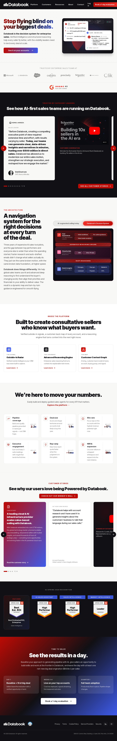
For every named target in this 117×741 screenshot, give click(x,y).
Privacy (57, 724)
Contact (80, 4)
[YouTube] (111, 724)
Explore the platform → (58, 405)
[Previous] (3, 148)
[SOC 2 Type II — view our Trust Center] (30, 724)
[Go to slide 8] (19, 186)
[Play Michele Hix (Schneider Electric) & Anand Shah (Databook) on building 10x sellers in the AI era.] (83, 130)
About (70, 4)
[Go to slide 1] (5, 186)
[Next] (113, 148)
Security (98, 724)
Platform (34, 4)
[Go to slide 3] (10, 186)
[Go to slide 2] (8, 186)
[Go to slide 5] (14, 186)
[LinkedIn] (105, 724)
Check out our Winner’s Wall (58, 496)
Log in (89, 4)
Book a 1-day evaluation (58, 701)
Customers (46, 4)
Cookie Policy (74, 724)
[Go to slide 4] (12, 186)
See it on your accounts (20, 50)
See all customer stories (95, 186)
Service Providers (87, 724)
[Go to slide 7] (17, 186)
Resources (59, 4)
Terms (64, 724)
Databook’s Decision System (98, 223)
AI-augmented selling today (68, 223)
